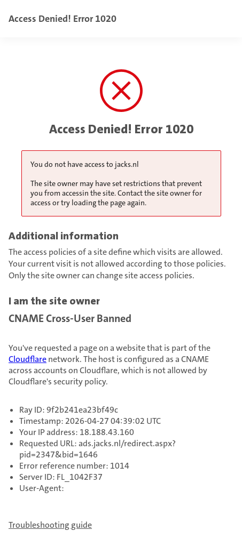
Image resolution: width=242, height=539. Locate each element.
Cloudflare (27, 359)
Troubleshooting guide (50, 524)
